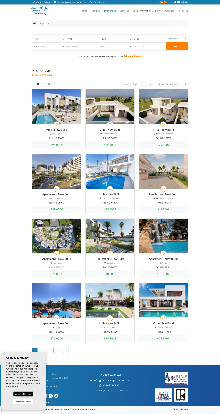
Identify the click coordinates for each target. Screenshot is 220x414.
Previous (35, 106)
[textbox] (49, 38)
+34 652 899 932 (99, 2)
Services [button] (124, 10)
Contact (169, 10)
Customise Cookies (23, 401)
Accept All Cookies (23, 394)
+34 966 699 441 (42, 2)
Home (84, 10)
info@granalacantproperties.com (72, 2)
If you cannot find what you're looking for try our (110, 56)
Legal (65, 409)
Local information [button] (142, 10)
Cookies (81, 409)
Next (77, 106)
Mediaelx (184, 409)
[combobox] (49, 39)
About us (95, 10)
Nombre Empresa (48, 10)
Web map (92, 409)
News (158, 10)
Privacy (73, 409)
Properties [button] (110, 10)
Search (177, 46)
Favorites (182, 10)
